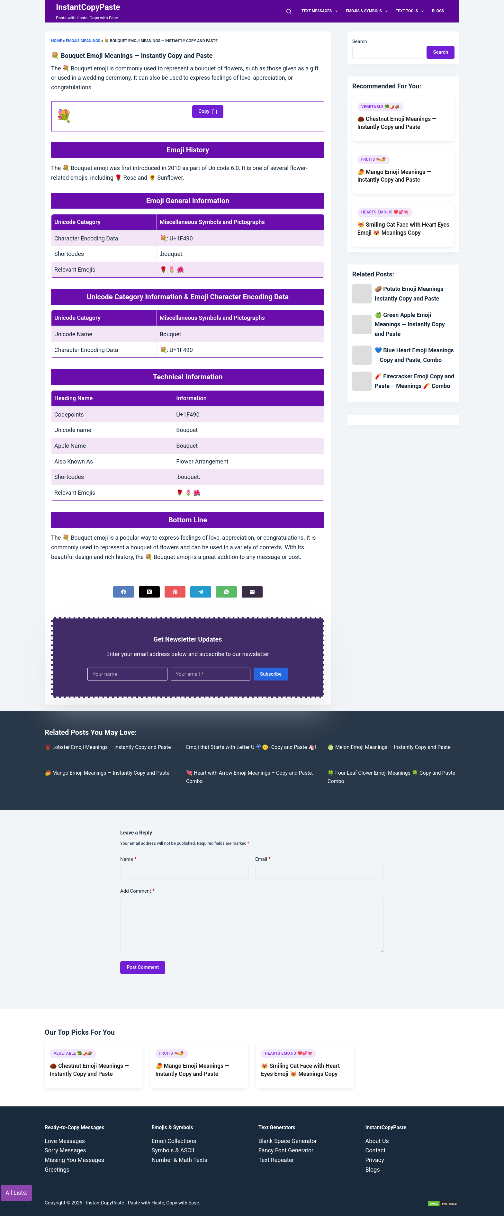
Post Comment (143, 967)
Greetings (57, 1169)
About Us (377, 1141)
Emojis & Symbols (368, 11)
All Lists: (16, 1192)
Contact (375, 1150)
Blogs (438, 11)
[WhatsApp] (226, 592)
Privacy (374, 1160)
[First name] (127, 674)
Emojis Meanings (83, 41)
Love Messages (65, 1141)
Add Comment (137, 891)
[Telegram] (200, 592)
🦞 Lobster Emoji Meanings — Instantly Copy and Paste (108, 747)
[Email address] (211, 674)
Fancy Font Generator (285, 1150)
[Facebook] (123, 592)
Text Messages (321, 11)
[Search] (288, 11)
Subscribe (271, 674)
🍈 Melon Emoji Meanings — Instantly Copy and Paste (389, 747)
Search (359, 41)
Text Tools (411, 11)
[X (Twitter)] (149, 592)
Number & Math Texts (179, 1160)
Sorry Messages (65, 1150)
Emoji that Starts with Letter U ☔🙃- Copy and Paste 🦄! (251, 747)
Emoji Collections (174, 1141)
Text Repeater (276, 1160)
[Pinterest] (175, 592)
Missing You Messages (74, 1160)
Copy (208, 111)
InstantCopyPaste (88, 7)
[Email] (252, 592)
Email (263, 859)
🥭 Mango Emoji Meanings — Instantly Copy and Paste (107, 773)
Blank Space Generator (287, 1141)
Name (128, 859)
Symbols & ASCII (173, 1150)
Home (56, 41)
